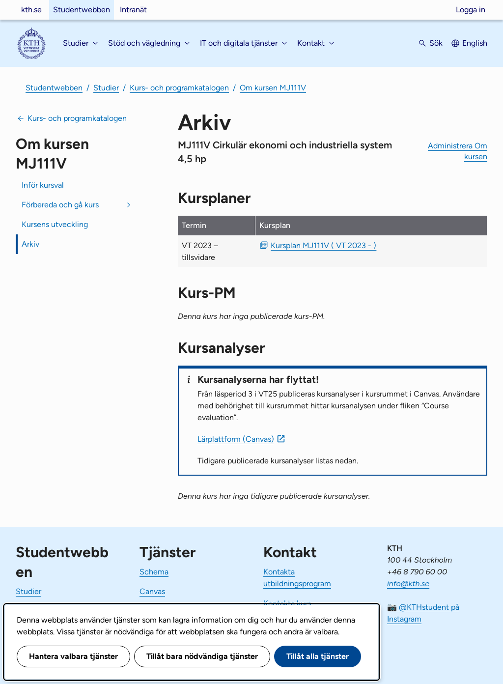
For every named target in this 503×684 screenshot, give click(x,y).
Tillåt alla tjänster (317, 656)
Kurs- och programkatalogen (179, 87)
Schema (154, 571)
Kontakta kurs (287, 603)
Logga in (470, 9)
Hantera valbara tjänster (73, 656)
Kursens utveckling (55, 224)
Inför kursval (43, 185)
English (474, 43)
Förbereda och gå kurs (60, 204)
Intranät (133, 9)
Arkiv (30, 244)
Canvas (152, 591)
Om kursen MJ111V (273, 87)
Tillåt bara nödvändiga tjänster (202, 656)
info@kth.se (408, 583)
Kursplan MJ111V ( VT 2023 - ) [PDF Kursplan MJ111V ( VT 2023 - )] (323, 245)
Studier (106, 87)
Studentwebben (81, 9)
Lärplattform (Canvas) (235, 439)
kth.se (31, 9)
